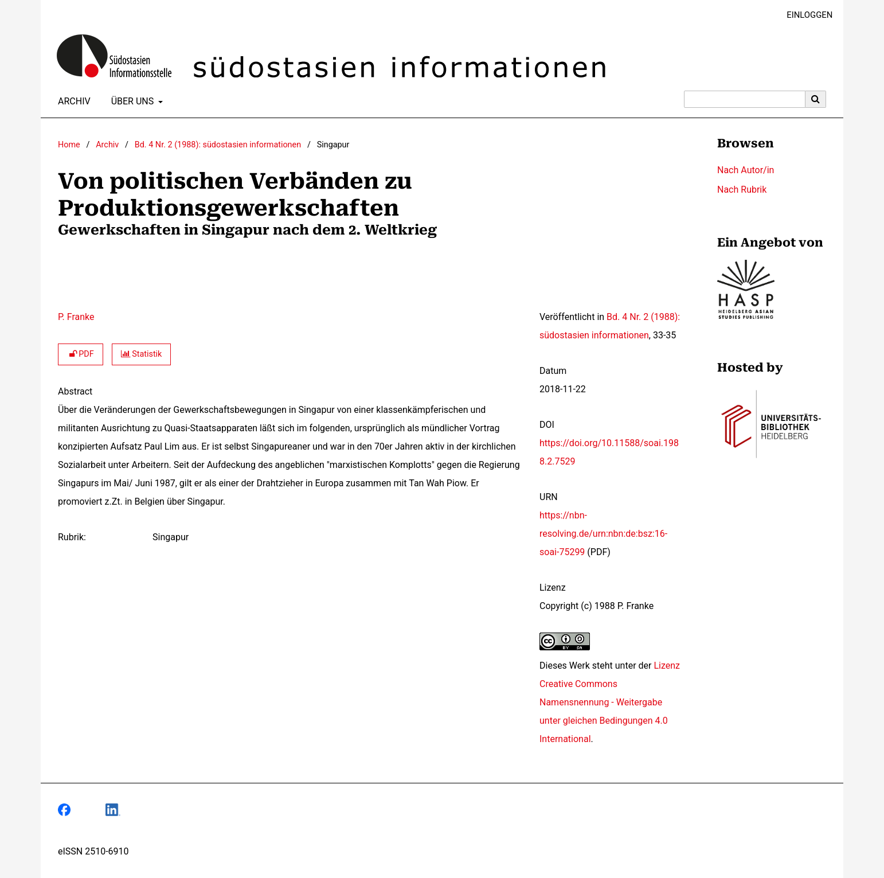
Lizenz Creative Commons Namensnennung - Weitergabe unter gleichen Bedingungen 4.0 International (609, 702)
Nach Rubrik (741, 189)
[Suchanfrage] (744, 99)
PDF (80, 354)
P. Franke (76, 316)
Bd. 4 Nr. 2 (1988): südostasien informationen (218, 145)
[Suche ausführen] (815, 99)
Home (69, 145)
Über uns (132, 101)
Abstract (75, 391)
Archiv (72, 101)
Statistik (141, 354)
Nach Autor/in (745, 170)
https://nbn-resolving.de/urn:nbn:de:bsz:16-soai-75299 (603, 533)
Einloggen (805, 15)
